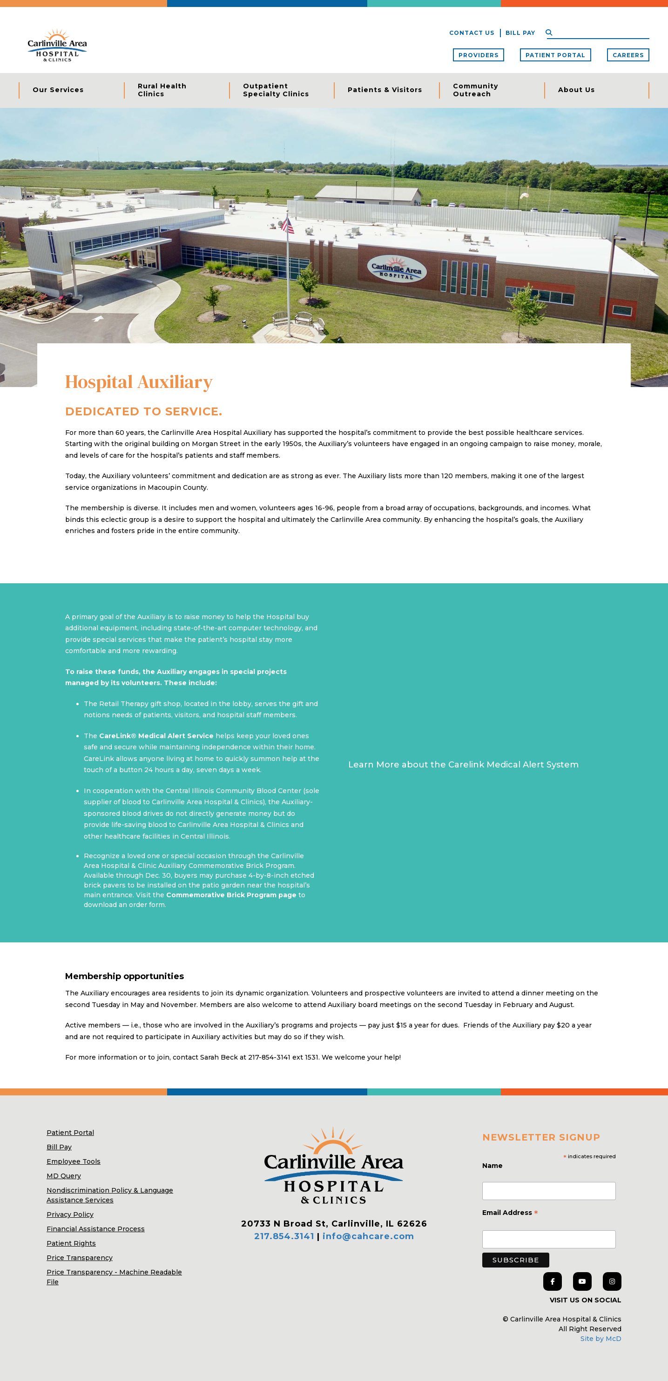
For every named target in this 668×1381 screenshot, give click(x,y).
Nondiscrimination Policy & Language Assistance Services (110, 1195)
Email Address (510, 1213)
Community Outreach (475, 90)
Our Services (58, 90)
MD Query (64, 1176)
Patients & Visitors (385, 90)
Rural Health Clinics (162, 90)
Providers (479, 55)
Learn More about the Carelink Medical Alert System (463, 765)
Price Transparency (80, 1258)
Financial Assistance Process (96, 1229)
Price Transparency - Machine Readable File (114, 1277)
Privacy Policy (70, 1214)
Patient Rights (71, 1243)
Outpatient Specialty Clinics (276, 90)
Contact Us (471, 32)
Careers (628, 55)
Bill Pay (520, 32)
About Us (576, 90)
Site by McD (600, 1338)
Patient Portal (556, 55)
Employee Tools (74, 1161)
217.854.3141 (284, 1236)
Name (493, 1165)
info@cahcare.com (368, 1236)
